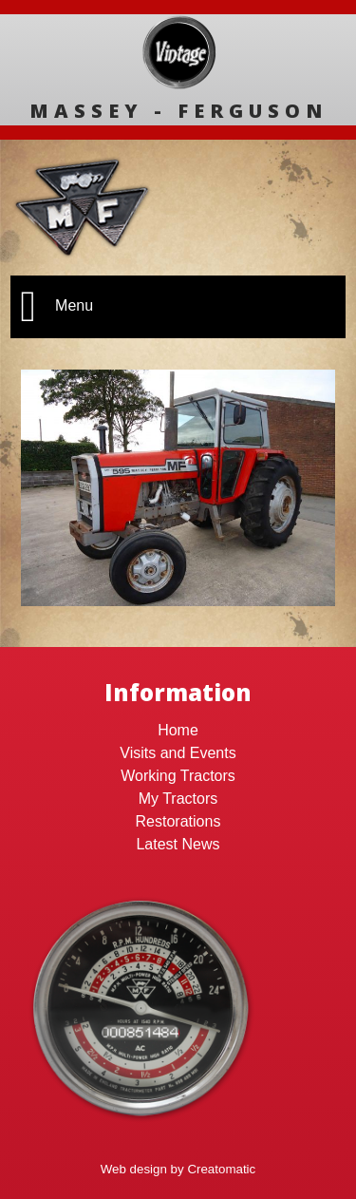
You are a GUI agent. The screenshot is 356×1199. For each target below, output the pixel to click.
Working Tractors (178, 776)
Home (178, 730)
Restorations (178, 821)
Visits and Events (177, 753)
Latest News (177, 844)
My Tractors (178, 798)
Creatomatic (221, 1169)
